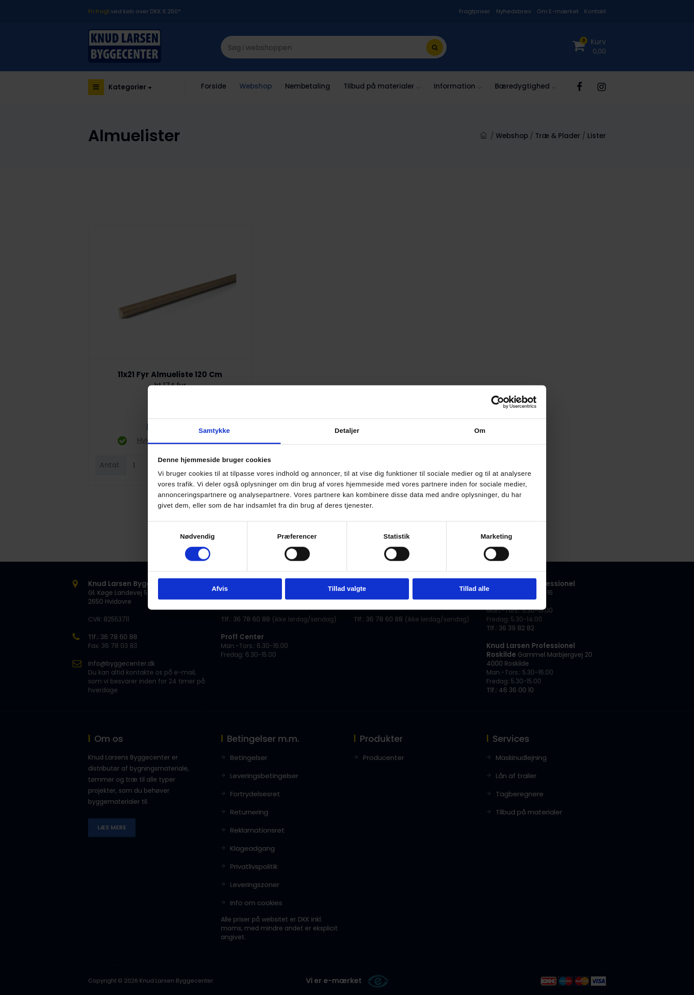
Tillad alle (474, 588)
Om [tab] (479, 430)
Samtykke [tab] (214, 430)
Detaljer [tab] (347, 430)
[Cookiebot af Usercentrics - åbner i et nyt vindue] (497, 402)
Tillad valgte (347, 588)
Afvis (220, 588)
